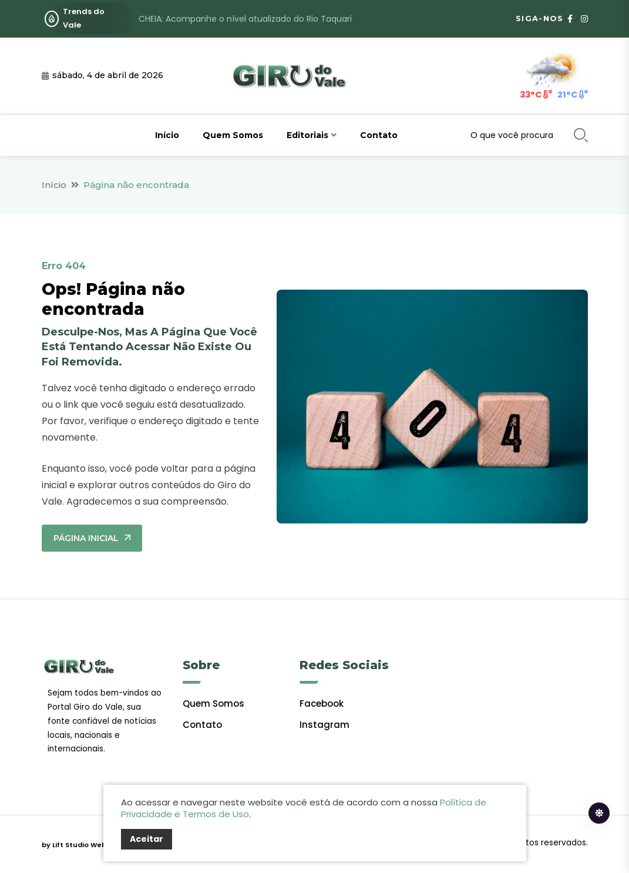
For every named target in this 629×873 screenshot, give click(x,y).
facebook (322, 703)
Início (167, 135)
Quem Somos (233, 135)
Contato (379, 135)
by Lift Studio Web (74, 845)
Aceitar (146, 839)
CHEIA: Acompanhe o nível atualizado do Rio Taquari (245, 19)
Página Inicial (91, 538)
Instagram (324, 724)
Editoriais (307, 135)
